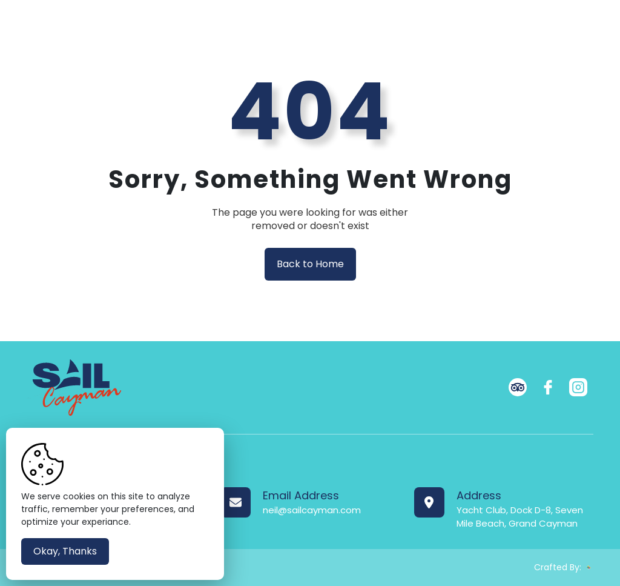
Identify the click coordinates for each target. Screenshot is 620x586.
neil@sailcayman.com (312, 510)
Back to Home (310, 264)
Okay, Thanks (65, 551)
